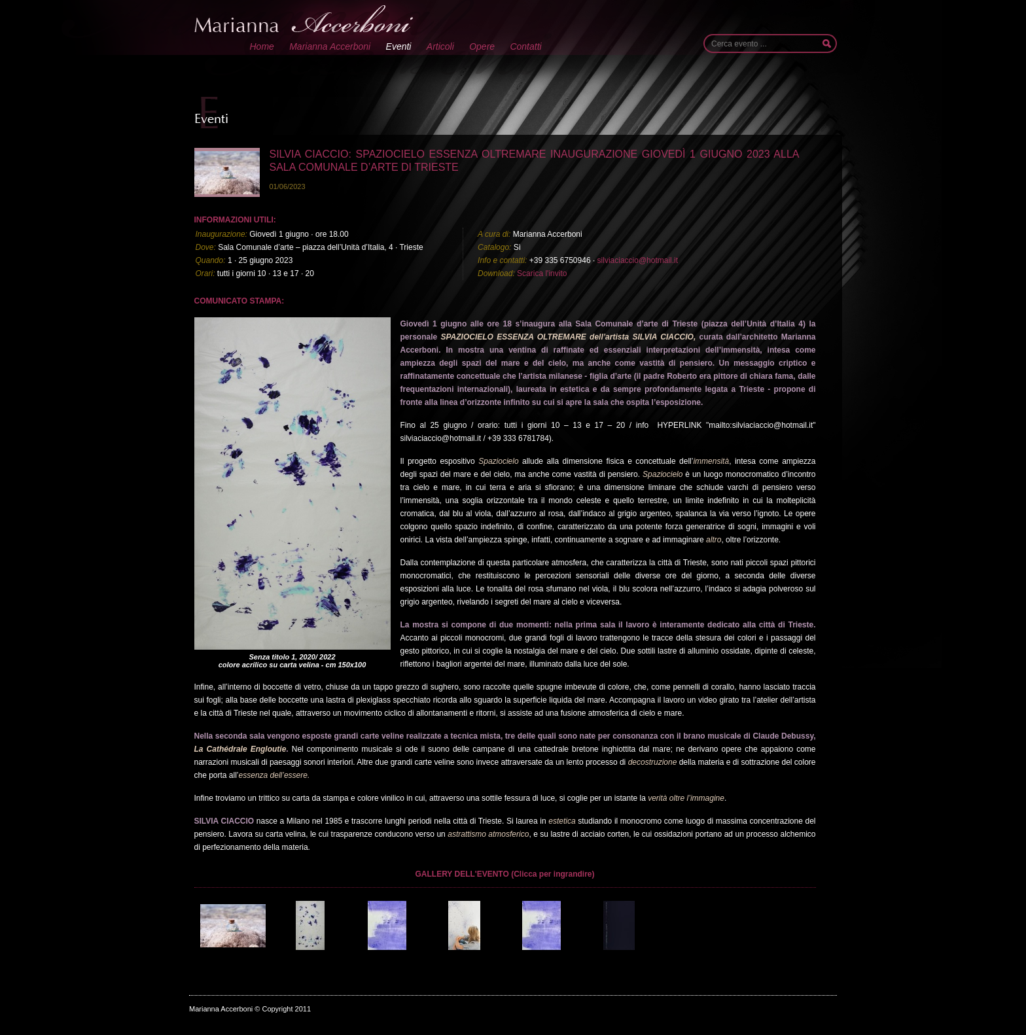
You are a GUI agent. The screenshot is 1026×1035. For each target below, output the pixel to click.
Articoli (440, 46)
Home (262, 46)
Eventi (399, 46)
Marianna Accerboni (329, 46)
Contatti (525, 46)
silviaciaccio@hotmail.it (638, 260)
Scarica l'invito (542, 273)
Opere (482, 46)
